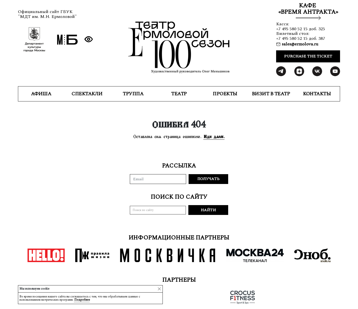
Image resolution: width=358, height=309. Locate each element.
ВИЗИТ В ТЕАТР (271, 93)
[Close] (159, 289)
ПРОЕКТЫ (225, 93)
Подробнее (82, 299)
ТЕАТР (179, 93)
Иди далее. (214, 136)
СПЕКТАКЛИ (87, 93)
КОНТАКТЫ (317, 93)
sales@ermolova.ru (299, 44)
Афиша (41, 93)
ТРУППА (133, 93)
